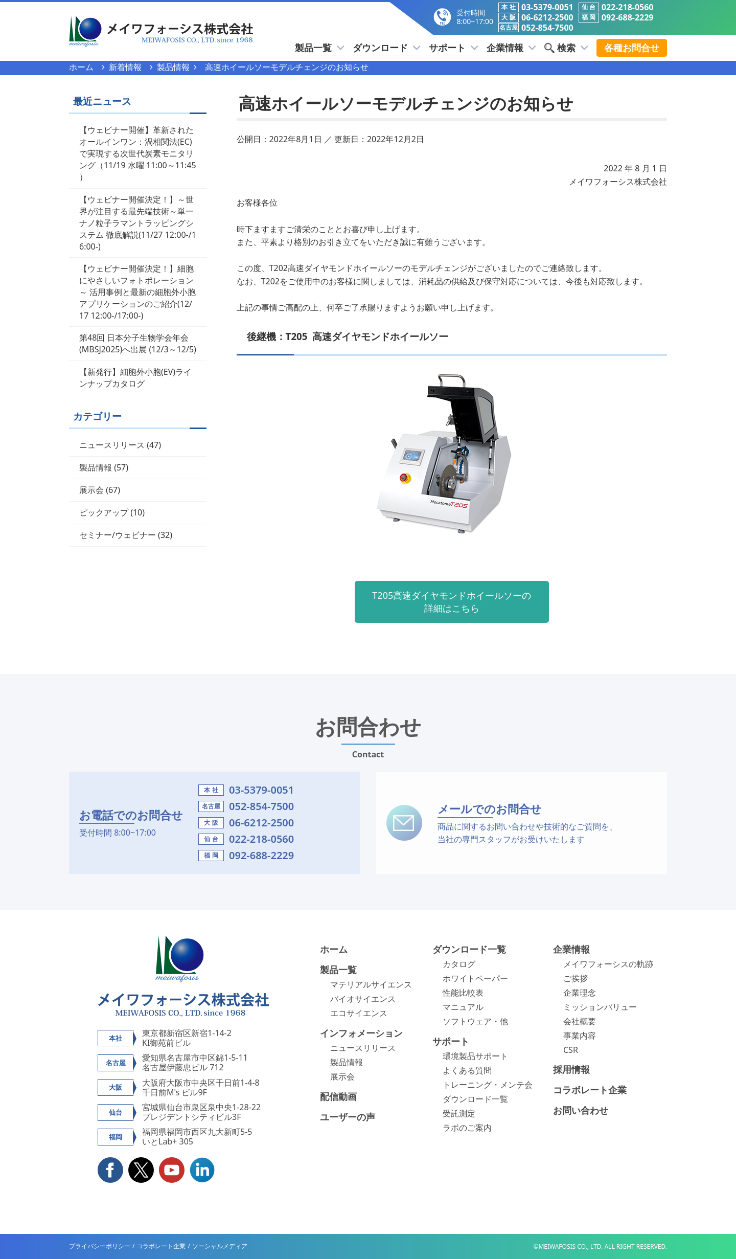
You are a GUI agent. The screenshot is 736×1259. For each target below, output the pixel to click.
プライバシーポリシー (99, 1246)
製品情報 (95, 467)
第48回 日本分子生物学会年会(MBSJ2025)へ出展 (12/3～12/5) (137, 343)
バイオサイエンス (363, 998)
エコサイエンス (358, 1013)
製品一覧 (322, 47)
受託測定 (459, 1113)
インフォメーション (361, 1033)
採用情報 (571, 1069)
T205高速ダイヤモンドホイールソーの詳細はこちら (451, 601)
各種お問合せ (631, 47)
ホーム (334, 949)
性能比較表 (463, 992)
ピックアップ (103, 512)
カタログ (459, 964)
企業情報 (512, 47)
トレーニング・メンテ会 (488, 1084)
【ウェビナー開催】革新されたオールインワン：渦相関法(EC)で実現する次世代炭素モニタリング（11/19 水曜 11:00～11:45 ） (137, 153)
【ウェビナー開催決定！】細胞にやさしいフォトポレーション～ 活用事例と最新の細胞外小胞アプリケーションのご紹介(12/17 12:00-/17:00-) (137, 292)
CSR (570, 1049)
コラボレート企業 (590, 1090)
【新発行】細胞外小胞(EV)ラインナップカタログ (135, 377)
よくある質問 (467, 1070)
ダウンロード (389, 47)
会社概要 (579, 1021)
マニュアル (463, 1007)
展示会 (91, 490)
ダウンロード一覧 (469, 949)
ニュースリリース (112, 445)
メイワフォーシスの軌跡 (608, 964)
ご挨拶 (575, 978)
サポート (455, 47)
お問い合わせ (580, 1110)
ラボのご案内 (467, 1127)
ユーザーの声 (347, 1117)
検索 (567, 47)
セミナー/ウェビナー (117, 535)
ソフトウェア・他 (475, 1021)
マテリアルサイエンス (371, 984)
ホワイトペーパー (475, 978)
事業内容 (579, 1035)
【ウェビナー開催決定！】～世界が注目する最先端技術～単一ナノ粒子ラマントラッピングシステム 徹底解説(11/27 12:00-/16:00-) (137, 223)
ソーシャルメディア (219, 1246)
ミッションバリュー (600, 1007)
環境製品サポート (475, 1056)
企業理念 (579, 992)
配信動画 (338, 1096)
